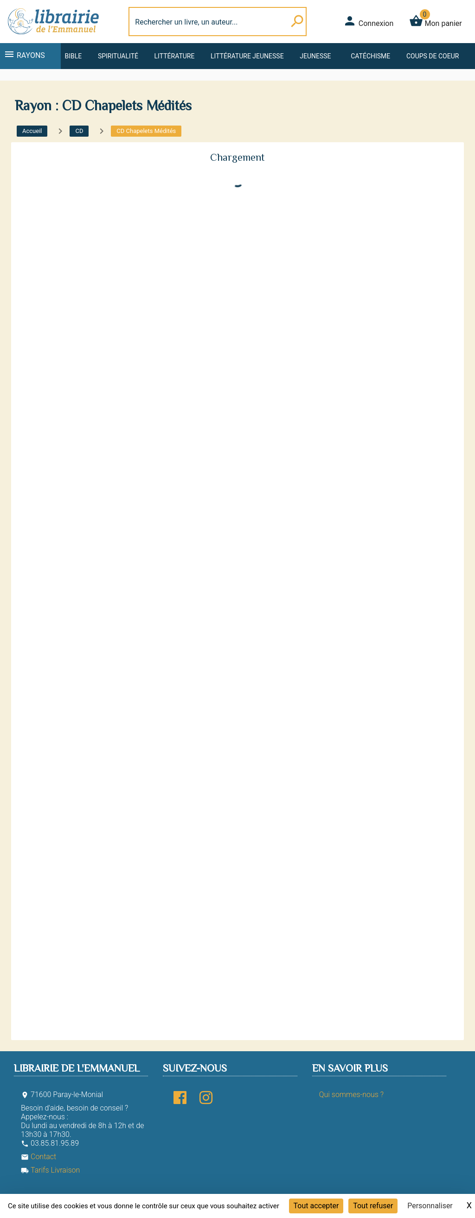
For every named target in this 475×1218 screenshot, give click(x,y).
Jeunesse (315, 56)
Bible (73, 56)
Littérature (174, 56)
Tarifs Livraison (50, 1170)
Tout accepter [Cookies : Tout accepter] (316, 1205)
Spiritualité (118, 56)
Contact (38, 1156)
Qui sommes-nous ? (351, 1094)
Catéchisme (370, 56)
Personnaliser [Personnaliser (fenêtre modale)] (430, 1205)
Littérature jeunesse (247, 56)
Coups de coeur (432, 56)
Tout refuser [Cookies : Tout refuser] (373, 1205)
